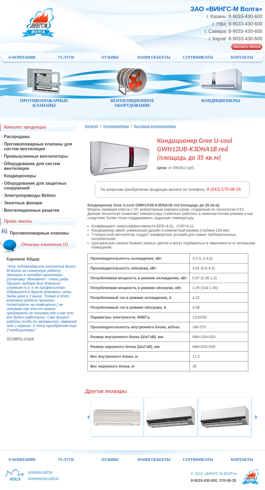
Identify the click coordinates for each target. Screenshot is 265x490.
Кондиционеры (116, 126)
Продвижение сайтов (43, 478)
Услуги (66, 57)
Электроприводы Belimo (30, 195)
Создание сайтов (40, 472)
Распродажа (17, 136)
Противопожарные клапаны (39, 233)
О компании (22, 57)
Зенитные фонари (23, 203)
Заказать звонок (247, 47)
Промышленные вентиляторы (36, 156)
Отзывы (109, 57)
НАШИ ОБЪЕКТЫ (154, 57)
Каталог (91, 126)
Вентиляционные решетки (31, 210)
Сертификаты (198, 57)
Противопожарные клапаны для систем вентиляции (38, 146)
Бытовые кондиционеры (155, 126)
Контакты (242, 57)
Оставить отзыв (20, 338)
